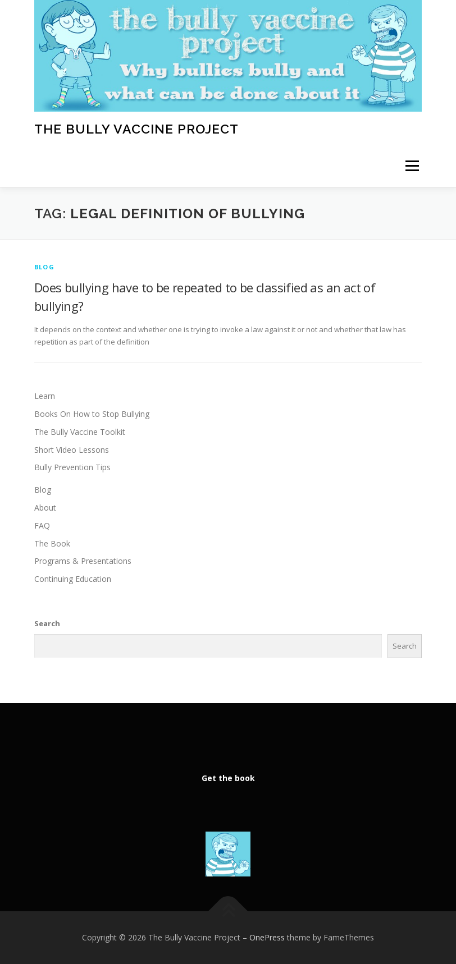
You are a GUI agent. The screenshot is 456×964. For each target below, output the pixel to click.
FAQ (42, 525)
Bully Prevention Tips (72, 467)
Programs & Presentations (82, 561)
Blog (44, 267)
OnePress (267, 937)
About (45, 507)
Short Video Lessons (71, 449)
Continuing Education (72, 578)
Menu (412, 166)
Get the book (228, 778)
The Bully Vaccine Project (136, 128)
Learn (44, 396)
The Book (52, 543)
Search (47, 623)
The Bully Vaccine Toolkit (79, 431)
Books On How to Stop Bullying (91, 413)
